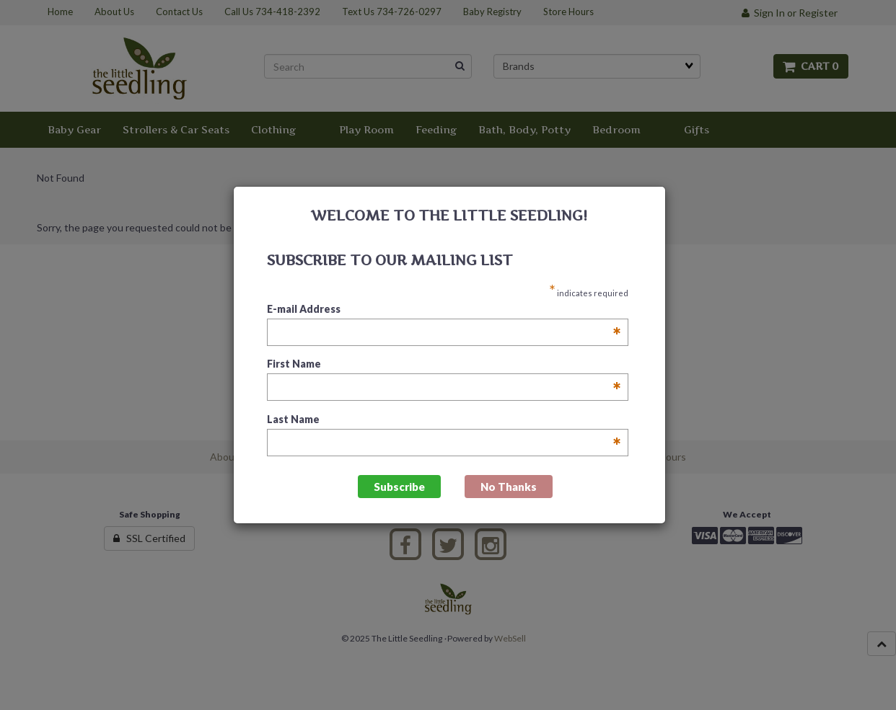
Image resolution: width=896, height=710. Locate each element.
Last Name (444, 420)
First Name (444, 364)
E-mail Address (444, 309)
